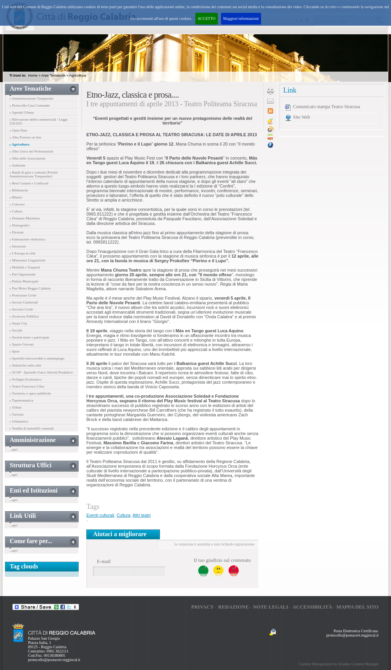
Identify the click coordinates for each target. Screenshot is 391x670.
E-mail (103, 561)
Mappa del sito (357, 607)
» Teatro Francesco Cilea (26, 386)
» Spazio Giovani (21, 344)
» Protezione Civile (23, 295)
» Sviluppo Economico (25, 379)
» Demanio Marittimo (24, 218)
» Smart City (18, 323)
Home (32, 75)
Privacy (202, 607)
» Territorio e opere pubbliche (30, 393)
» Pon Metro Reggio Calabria (30, 288)
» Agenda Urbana (21, 112)
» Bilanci (15, 197)
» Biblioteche (18, 190)
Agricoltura (77, 75)
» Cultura (16, 211)
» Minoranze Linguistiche (27, 260)
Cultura (123, 515)
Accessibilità (312, 607)
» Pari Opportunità (22, 274)
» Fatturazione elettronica (27, 239)
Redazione (233, 607)
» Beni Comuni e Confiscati (29, 183)
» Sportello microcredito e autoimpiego (36, 358)
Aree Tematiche (53, 75)
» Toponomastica (21, 400)
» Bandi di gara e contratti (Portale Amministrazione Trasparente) (33, 174)
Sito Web (301, 117)
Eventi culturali (100, 515)
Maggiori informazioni (241, 18)
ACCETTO (207, 18)
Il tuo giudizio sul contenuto (222, 560)
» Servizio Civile (21, 309)
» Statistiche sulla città (25, 365)
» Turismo (16, 414)
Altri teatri (142, 515)
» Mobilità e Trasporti (24, 267)
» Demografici (19, 225)
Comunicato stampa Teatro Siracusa (326, 106)
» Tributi (15, 407)
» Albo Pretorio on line (25, 137)
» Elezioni (16, 232)
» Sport (14, 351)
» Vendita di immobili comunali (31, 428)
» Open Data (18, 130)
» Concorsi (17, 204)
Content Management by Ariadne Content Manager (339, 664)
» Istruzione (17, 246)
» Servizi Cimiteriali (23, 302)
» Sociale (15, 330)
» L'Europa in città (22, 253)
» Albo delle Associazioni (27, 158)
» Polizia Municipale (24, 281)
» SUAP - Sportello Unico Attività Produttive (41, 372)
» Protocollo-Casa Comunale (29, 105)
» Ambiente (17, 165)
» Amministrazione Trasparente (31, 98)
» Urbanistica (18, 421)
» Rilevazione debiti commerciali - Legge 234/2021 (38, 121)
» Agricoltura (19, 144)
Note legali (270, 607)
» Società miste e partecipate (29, 337)
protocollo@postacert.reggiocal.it (54, 660)
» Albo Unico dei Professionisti (31, 151)
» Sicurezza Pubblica (24, 316)
